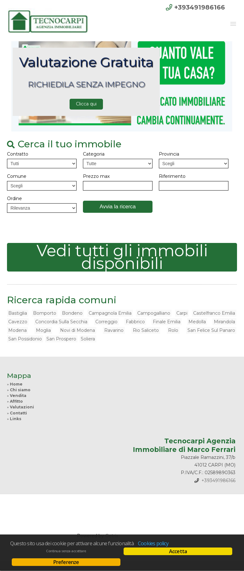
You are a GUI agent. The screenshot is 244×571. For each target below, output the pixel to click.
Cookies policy (153, 543)
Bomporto (44, 313)
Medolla (197, 322)
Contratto (17, 154)
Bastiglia (17, 313)
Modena (17, 330)
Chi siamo (20, 389)
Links (15, 418)
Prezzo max (96, 176)
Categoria (94, 154)
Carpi (181, 313)
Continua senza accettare (66, 551)
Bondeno (72, 313)
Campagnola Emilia (110, 313)
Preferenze (66, 562)
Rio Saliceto (146, 330)
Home (16, 384)
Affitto (16, 401)
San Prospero (61, 339)
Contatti (18, 413)
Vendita (18, 395)
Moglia (43, 330)
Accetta (178, 551)
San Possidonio (25, 339)
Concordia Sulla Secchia (61, 322)
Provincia (169, 154)
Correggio (106, 322)
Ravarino (114, 330)
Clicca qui (86, 104)
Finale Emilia (166, 322)
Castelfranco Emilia (214, 313)
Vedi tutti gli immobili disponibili (122, 257)
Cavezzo (17, 322)
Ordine (14, 198)
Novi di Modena (77, 330)
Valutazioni (22, 407)
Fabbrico (135, 322)
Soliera (88, 339)
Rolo (173, 330)
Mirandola (224, 322)
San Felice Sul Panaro (211, 330)
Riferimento (172, 176)
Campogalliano (153, 313)
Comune (16, 176)
